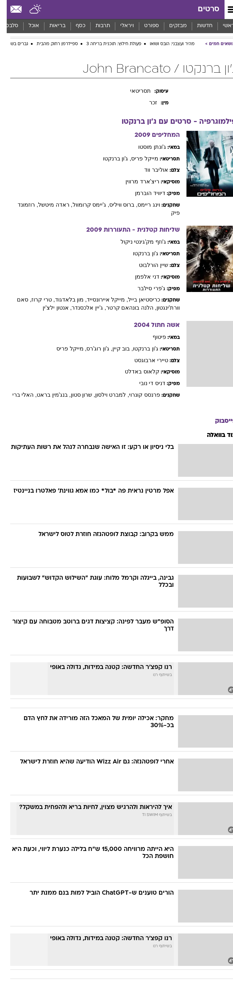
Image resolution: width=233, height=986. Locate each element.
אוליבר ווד (149, 170)
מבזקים (171, 26)
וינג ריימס (142, 205)
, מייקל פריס (65, 349)
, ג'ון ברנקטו (110, 159)
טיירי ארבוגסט (144, 360)
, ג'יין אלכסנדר (82, 308)
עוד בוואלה (214, 435)
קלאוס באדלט (135, 372)
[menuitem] (198, 26)
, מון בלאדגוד (64, 300)
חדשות (198, 26)
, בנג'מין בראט (47, 395)
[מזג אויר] (29, 9)
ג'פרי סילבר (145, 288)
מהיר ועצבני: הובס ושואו (165, 44)
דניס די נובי (146, 383)
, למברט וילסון (105, 395)
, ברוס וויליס (117, 205)
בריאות (51, 26)
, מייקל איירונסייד (100, 300)
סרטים (202, 9)
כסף (74, 26)
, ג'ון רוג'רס (92, 349)
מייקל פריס (137, 159)
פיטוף (152, 337)
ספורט (144, 26)
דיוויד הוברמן (143, 193)
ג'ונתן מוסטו (145, 147)
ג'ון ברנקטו (139, 253)
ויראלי (120, 26)
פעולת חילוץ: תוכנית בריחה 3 (107, 44)
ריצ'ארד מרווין (136, 181)
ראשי (222, 26)
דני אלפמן (140, 277)
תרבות (96, 26)
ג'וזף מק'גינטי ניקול (136, 242)
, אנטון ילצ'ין (50, 308)
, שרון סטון (76, 395)
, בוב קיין (116, 349)
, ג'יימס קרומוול (84, 205)
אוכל (27, 26)
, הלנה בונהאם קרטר (124, 308)
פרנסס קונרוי (137, 395)
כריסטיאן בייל (137, 300)
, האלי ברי (18, 395)
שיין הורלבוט (146, 265)
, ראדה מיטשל (48, 205)
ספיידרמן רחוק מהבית (50, 44)
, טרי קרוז (36, 300)
